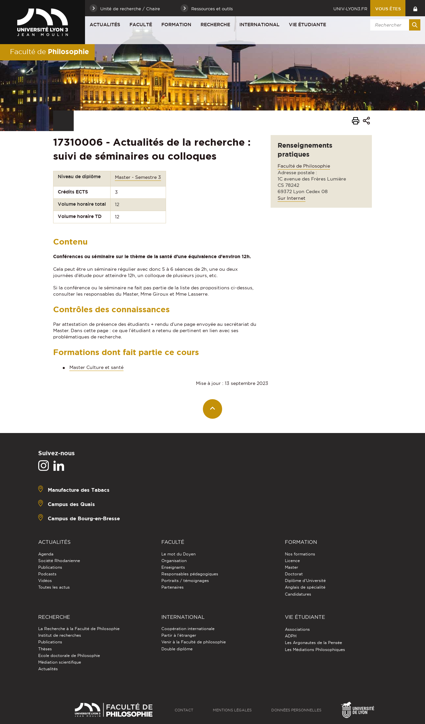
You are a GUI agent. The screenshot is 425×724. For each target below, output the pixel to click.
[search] (394, 25)
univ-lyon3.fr (350, 8)
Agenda (45, 554)
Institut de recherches (59, 635)
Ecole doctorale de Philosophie (69, 655)
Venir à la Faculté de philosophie (193, 642)
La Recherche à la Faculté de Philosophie (79, 628)
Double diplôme (177, 649)
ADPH (291, 636)
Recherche (215, 24)
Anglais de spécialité (305, 587)
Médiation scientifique (59, 662)
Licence (292, 560)
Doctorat (294, 574)
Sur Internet (291, 198)
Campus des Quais (71, 504)
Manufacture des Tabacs (79, 490)
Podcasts (47, 574)
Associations (297, 629)
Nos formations (300, 554)
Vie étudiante (307, 24)
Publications (50, 567)
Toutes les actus (54, 587)
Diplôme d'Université (305, 580)
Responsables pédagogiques (189, 574)
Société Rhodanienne (59, 560)
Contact (184, 710)
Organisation (174, 560)
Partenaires (172, 587)
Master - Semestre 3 (138, 177)
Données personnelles (296, 710)
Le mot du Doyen (178, 554)
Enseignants (173, 567)
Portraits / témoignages (185, 580)
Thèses (45, 649)
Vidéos (45, 580)
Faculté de (49, 51)
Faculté (140, 24)
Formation (176, 24)
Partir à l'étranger (178, 635)
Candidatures (298, 594)
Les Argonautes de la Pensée (313, 642)
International (259, 24)
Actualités (105, 24)
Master (291, 567)
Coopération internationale (187, 628)
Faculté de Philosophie (304, 166)
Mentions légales (232, 710)
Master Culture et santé (96, 367)
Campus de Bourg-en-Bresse (84, 518)
